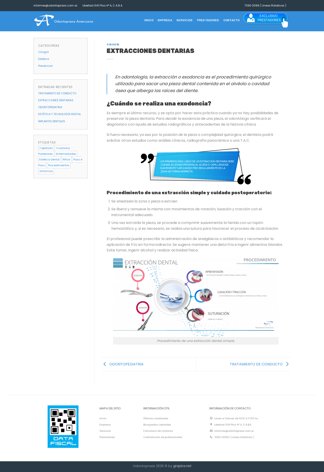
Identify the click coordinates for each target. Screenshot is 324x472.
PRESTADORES (208, 20)
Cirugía (43, 52)
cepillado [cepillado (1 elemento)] (46, 148)
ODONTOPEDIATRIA (50, 107)
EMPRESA (165, 20)
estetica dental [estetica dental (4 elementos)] (49, 159)
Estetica (43, 59)
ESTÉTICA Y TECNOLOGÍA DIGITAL (59, 114)
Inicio (148, 20)
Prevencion (45, 66)
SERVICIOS (184, 20)
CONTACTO (231, 20)
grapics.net (182, 466)
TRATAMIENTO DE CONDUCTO (57, 93)
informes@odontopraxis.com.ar (55, 5)
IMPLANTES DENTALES (51, 121)
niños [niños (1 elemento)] (66, 159)
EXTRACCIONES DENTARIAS (55, 100)
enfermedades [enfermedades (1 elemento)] (66, 154)
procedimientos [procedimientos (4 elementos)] (58, 165)
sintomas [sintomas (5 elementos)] (46, 171)
